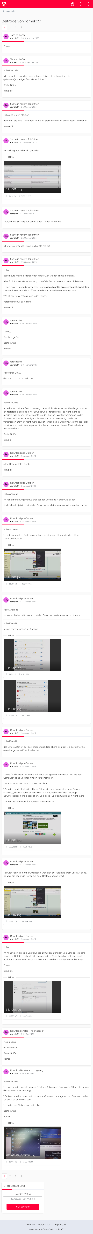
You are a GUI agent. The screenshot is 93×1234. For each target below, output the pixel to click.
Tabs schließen (18, 34)
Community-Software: (46, 1229)
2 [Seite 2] (10, 27)
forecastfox (16, 320)
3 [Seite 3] (15, 27)
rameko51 (14, 38)
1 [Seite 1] (4, 27)
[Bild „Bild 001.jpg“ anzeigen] (32, 1000)
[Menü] (89, 4)
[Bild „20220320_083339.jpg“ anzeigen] (32, 1146)
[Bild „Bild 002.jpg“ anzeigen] (32, 568)
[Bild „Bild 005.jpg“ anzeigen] (32, 699)
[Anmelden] (80, 4)
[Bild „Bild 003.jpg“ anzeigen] (32, 831)
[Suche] (72, 4)
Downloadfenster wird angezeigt (27, 1030)
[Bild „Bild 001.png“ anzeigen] (32, 180)
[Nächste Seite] (22, 27)
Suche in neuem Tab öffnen (24, 103)
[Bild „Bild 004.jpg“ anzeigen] (32, 658)
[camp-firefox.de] (4, 4)
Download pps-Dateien (22, 452)
